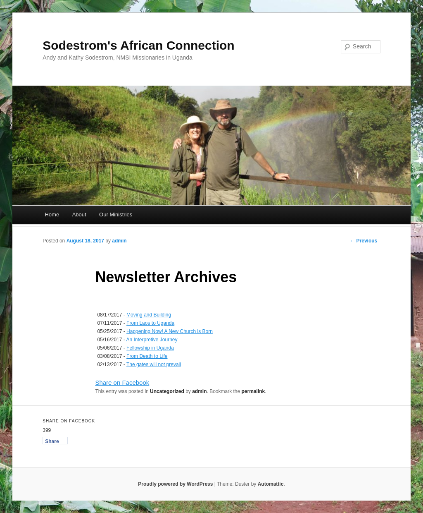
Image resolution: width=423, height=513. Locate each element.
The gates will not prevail (153, 364)
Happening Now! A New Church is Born (169, 331)
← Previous (363, 241)
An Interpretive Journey (151, 340)
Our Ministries (115, 214)
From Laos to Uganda (150, 323)
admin (119, 241)
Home (52, 214)
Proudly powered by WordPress (175, 484)
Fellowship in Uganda (150, 348)
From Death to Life (146, 356)
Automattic (271, 484)
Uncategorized (167, 391)
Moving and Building (148, 315)
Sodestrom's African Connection (138, 45)
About (79, 214)
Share (52, 441)
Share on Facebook (122, 382)
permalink (253, 391)
